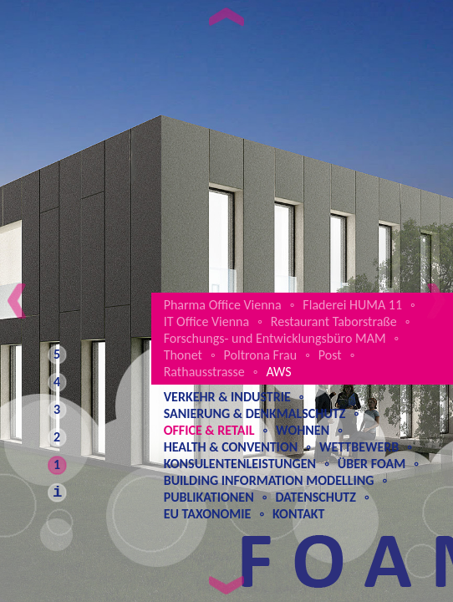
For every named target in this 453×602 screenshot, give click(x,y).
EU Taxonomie (208, 514)
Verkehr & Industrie (227, 397)
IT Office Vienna (207, 321)
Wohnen (302, 430)
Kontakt (298, 514)
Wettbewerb (359, 447)
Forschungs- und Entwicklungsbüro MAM (275, 338)
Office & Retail (209, 430)
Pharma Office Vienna (223, 305)
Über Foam (371, 464)
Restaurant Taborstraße (334, 321)
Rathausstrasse (204, 372)
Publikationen (209, 497)
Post (330, 355)
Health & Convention (231, 447)
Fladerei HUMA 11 (352, 305)
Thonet (183, 355)
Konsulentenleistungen (240, 464)
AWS (278, 372)
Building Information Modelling (269, 480)
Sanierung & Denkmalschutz (255, 413)
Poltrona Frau (261, 355)
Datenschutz (315, 497)
